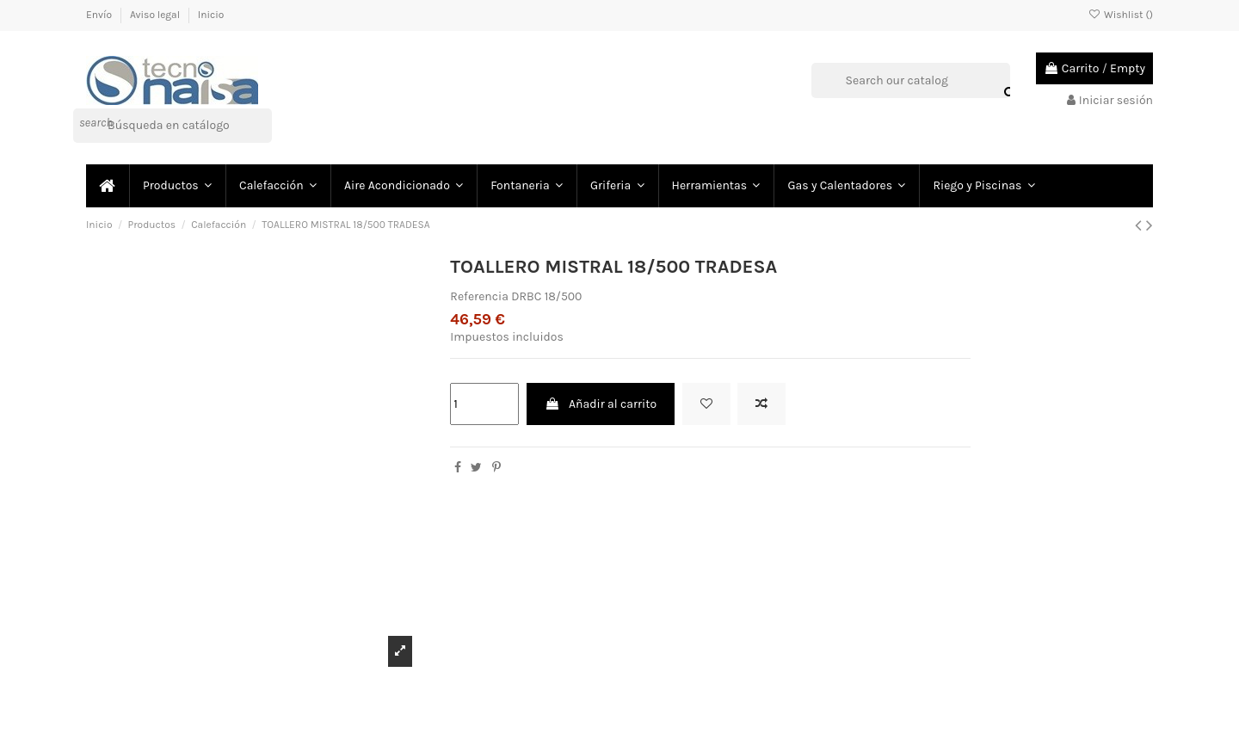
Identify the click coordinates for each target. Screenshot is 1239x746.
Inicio (211, 15)
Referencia (479, 296)
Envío (100, 15)
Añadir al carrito (600, 404)
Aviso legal (156, 15)
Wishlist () (1120, 15)
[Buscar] (172, 125)
